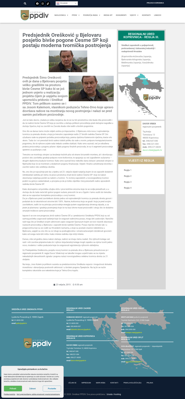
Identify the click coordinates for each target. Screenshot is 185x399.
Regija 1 (127, 170)
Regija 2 (127, 176)
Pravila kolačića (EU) (132, 383)
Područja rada (91, 15)
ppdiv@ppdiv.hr (21, 323)
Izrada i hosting (114, 394)
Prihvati (13, 388)
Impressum (86, 383)
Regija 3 (127, 182)
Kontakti (146, 15)
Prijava (150, 383)
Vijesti (134, 15)
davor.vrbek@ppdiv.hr (152, 150)
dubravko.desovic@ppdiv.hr (81, 329)
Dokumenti (121, 15)
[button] (25, 3)
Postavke (52, 388)
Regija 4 (127, 188)
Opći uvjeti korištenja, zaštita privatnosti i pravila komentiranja (38, 394)
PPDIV (76, 15)
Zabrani (32, 388)
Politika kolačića (9, 394)
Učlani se (72, 383)
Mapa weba (100, 383)
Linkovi (157, 15)
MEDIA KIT (108, 15)
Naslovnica (61, 15)
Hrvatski (61, 3)
